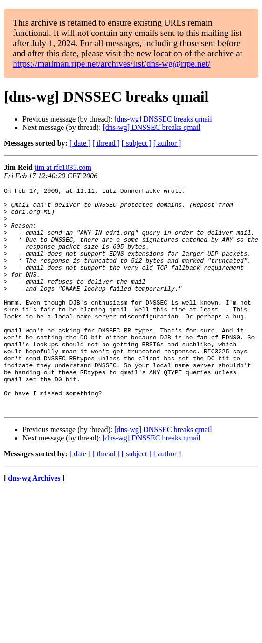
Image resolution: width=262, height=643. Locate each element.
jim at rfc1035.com (62, 167)
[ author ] (167, 143)
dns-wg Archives (34, 523)
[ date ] (79, 143)
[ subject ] (137, 143)
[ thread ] (106, 143)
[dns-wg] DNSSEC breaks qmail (163, 119)
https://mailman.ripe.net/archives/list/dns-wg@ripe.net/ (111, 63)
